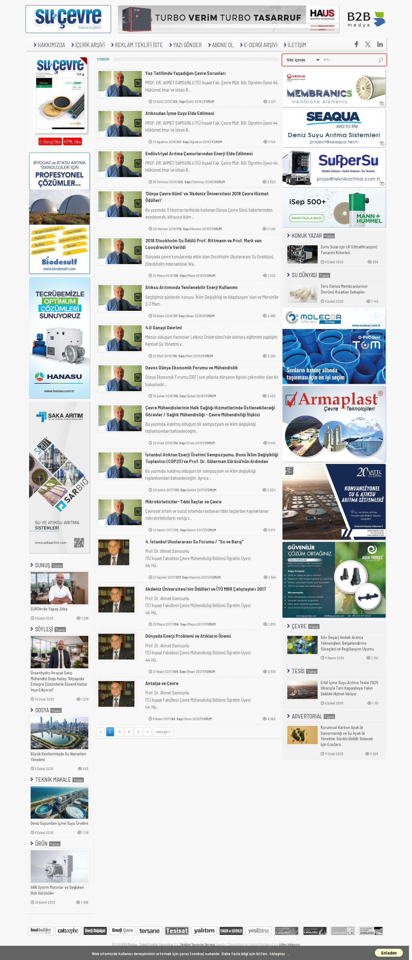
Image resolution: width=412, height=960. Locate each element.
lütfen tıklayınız (289, 944)
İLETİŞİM (294, 44)
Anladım (389, 952)
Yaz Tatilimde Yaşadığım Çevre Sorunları (185, 73)
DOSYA (45, 710)
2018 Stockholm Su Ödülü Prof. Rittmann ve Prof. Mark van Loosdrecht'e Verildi (203, 243)
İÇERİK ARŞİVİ (87, 44)
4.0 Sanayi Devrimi (163, 327)
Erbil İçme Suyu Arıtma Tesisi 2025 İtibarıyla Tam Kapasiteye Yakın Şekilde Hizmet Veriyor (349, 688)
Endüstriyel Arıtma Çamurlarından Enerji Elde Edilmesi (199, 153)
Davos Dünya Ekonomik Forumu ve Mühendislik (191, 367)
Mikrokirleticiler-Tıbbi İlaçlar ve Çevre (183, 501)
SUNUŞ (46, 565)
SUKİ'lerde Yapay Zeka (49, 608)
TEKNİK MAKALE (56, 779)
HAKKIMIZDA (48, 44)
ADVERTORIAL (310, 716)
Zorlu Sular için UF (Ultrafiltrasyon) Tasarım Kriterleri (349, 249)
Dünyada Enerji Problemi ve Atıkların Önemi (188, 636)
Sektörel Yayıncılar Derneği (198, 944)
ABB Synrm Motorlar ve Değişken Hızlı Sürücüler (57, 890)
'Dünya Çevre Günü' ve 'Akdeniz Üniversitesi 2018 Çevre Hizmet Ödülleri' (206, 196)
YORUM (209, 101)
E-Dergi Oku (50, 141)
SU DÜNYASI (308, 274)
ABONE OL (220, 44)
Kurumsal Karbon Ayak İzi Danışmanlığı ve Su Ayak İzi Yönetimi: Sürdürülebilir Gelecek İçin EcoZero (347, 736)
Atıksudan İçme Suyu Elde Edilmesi (179, 113)
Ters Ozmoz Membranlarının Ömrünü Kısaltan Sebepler (344, 289)
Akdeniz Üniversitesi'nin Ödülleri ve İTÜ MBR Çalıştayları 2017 (205, 589)
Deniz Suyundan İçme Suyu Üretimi (59, 823)
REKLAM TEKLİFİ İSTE (136, 44)
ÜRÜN (45, 843)
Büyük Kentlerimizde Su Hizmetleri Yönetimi (58, 756)
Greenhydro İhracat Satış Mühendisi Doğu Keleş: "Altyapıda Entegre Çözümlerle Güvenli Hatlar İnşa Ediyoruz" (59, 681)
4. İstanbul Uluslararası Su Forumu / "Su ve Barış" (194, 541)
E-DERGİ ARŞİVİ (257, 44)
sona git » (163, 732)
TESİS (302, 670)
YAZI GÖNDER (185, 44)
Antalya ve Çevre (161, 683)
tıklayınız (277, 953)
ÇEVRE (303, 626)
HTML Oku (72, 141)
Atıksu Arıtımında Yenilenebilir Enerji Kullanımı (191, 287)
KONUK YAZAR (310, 235)
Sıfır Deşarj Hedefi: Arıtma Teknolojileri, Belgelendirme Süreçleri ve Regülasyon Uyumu (347, 643)
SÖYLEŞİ (47, 629)
